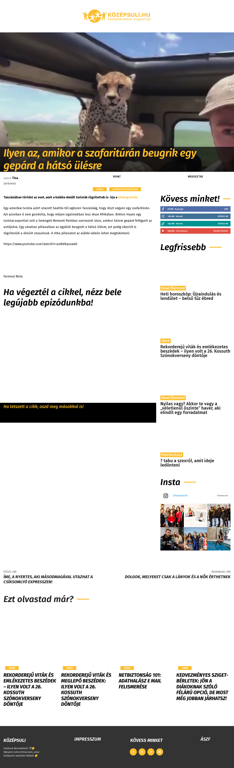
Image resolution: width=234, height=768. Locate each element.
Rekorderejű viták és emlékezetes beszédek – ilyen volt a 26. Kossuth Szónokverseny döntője (195, 351)
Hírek (100, 189)
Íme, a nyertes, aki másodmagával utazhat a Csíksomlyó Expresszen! (48, 579)
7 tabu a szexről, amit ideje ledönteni (187, 463)
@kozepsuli (180, 495)
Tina (15, 178)
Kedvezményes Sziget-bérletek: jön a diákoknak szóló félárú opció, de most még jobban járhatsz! (202, 686)
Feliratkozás (220, 231)
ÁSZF (205, 739)
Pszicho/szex (171, 455)
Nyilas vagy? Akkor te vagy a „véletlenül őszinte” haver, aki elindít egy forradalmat (190, 408)
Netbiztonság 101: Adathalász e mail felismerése (140, 681)
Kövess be (223, 216)
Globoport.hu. (128, 197)
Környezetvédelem (125, 189)
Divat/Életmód (173, 288)
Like (226, 209)
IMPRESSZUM (87, 739)
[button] (201, 28)
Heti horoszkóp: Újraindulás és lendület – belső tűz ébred (190, 296)
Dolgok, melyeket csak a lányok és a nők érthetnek (178, 576)
